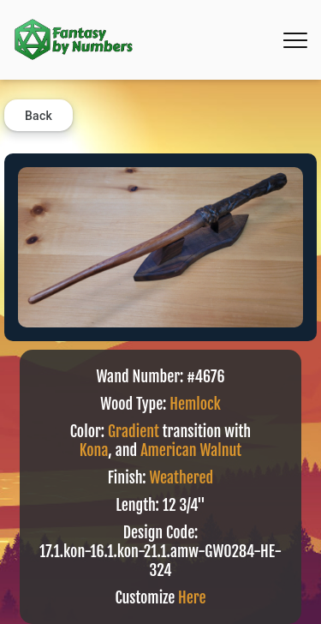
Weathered (181, 477)
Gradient (133, 431)
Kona (94, 450)
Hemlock (195, 403)
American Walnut (190, 450)
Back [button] (38, 116)
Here (191, 597)
